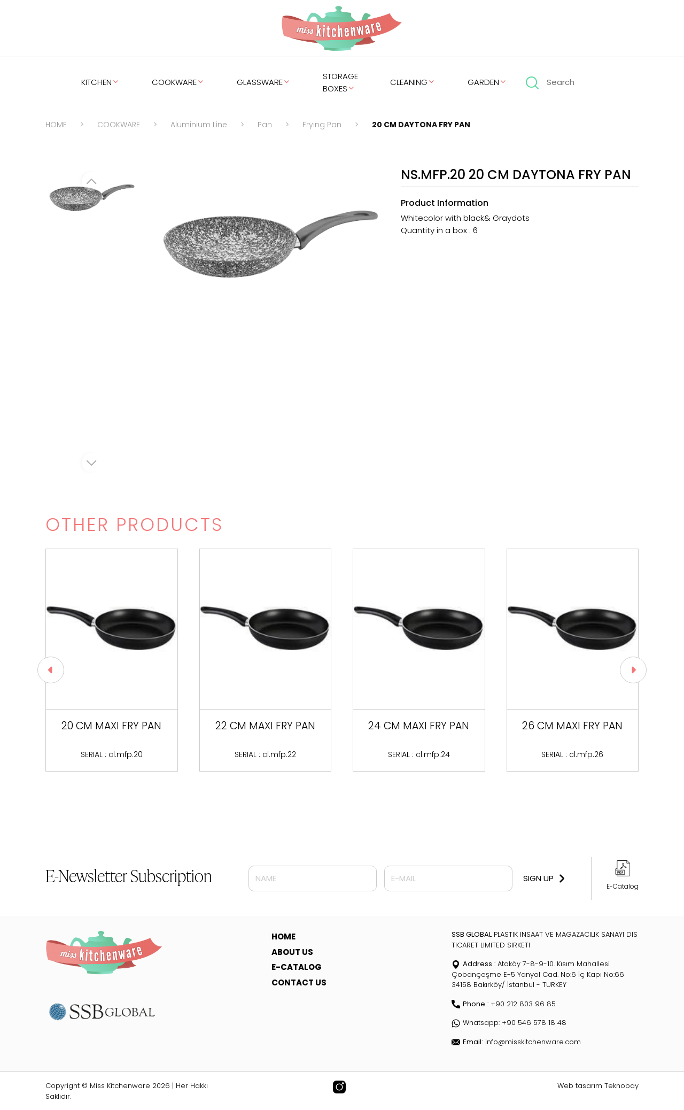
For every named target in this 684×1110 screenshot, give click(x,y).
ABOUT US (292, 952)
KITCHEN (100, 82)
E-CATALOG (296, 967)
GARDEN (487, 82)
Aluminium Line (198, 124)
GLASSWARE (264, 82)
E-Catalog (623, 886)
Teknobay (621, 1086)
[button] (633, 670)
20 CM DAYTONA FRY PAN (421, 124)
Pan (265, 124)
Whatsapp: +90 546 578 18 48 (509, 1023)
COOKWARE (178, 82)
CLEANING (413, 82)
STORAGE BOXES (340, 82)
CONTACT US (299, 982)
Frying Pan (321, 124)
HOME (56, 124)
